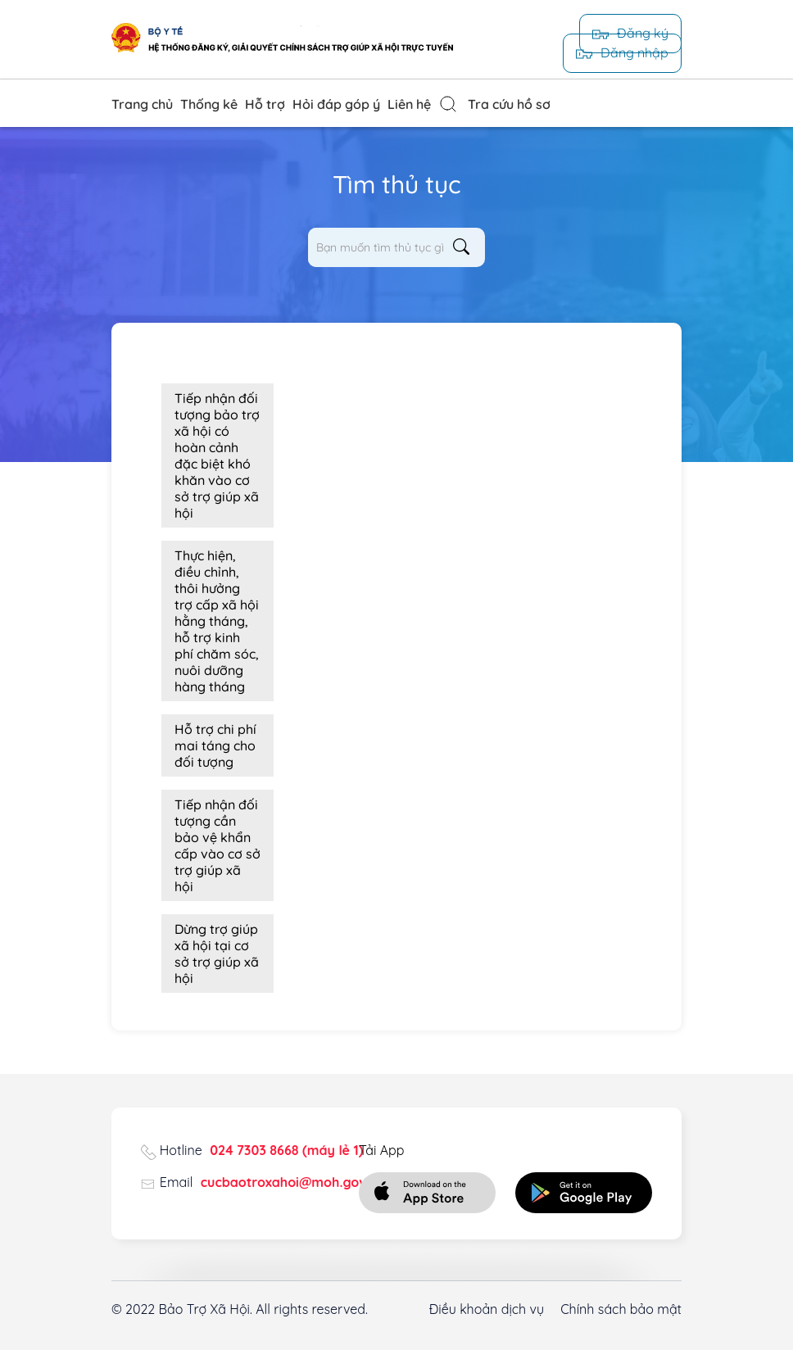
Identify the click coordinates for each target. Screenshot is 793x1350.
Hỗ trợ (265, 104)
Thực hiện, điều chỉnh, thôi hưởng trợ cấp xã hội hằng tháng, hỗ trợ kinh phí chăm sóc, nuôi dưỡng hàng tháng (216, 621)
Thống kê (209, 104)
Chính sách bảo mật (621, 1309)
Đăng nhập (622, 52)
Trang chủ (142, 104)
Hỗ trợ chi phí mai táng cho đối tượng (215, 745)
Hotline (262, 1150)
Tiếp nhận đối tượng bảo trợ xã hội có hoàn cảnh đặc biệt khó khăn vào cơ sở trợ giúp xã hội (217, 455)
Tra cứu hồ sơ (494, 104)
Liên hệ (409, 104)
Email (272, 1182)
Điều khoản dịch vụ (486, 1309)
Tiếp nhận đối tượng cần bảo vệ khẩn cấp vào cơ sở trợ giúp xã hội (217, 845)
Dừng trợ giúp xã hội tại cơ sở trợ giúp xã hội (216, 953)
